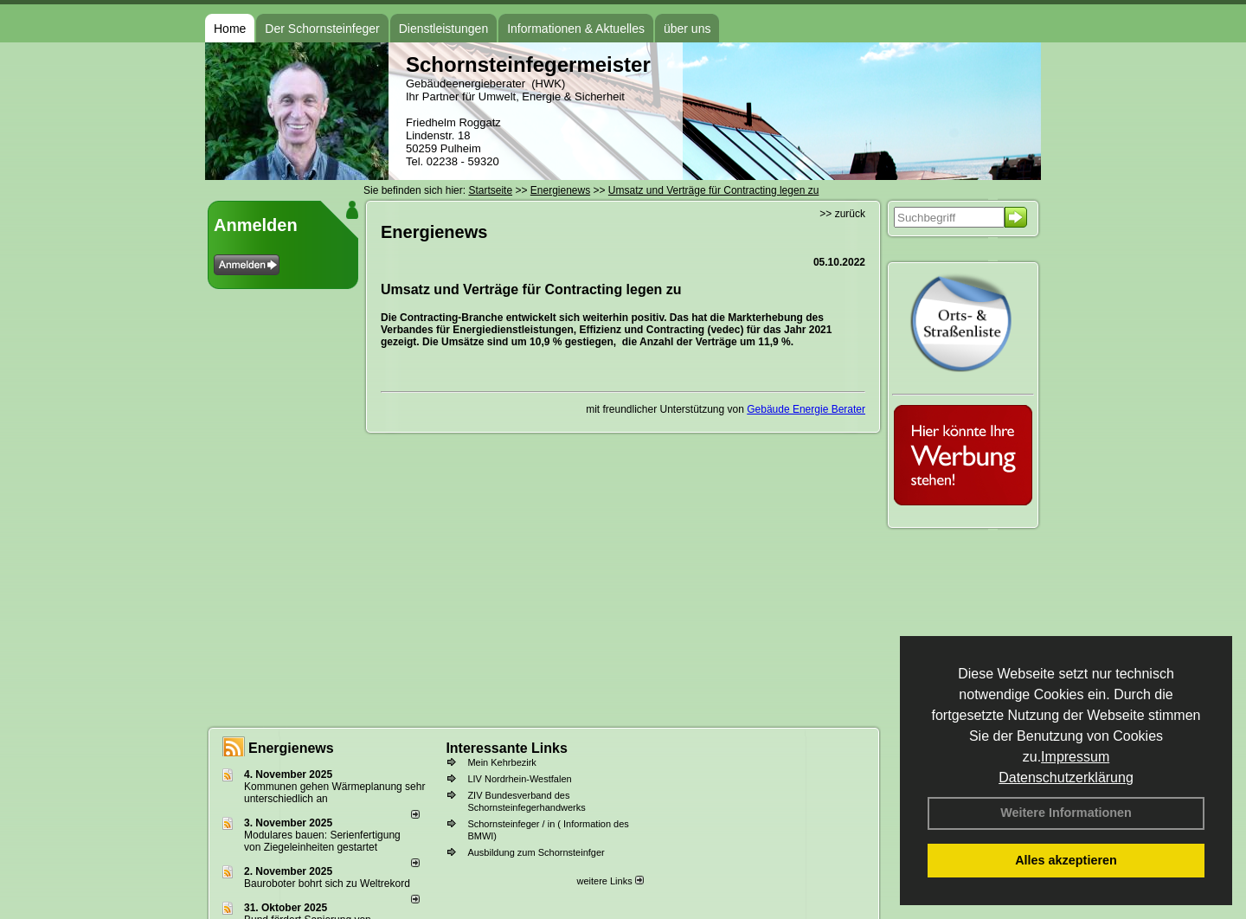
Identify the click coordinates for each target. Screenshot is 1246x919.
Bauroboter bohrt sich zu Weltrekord (327, 883)
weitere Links (609, 881)
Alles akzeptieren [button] (1066, 860)
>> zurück (842, 214)
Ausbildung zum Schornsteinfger (535, 852)
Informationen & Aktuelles (576, 28)
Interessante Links (507, 748)
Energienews (291, 748)
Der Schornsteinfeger (322, 28)
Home (230, 28)
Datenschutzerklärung (1066, 777)
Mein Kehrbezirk (501, 762)
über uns (687, 28)
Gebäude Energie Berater (806, 409)
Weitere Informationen (1066, 812)
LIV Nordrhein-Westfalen (519, 779)
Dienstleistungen (444, 28)
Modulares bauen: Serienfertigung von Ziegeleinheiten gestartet (322, 841)
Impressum (1075, 756)
